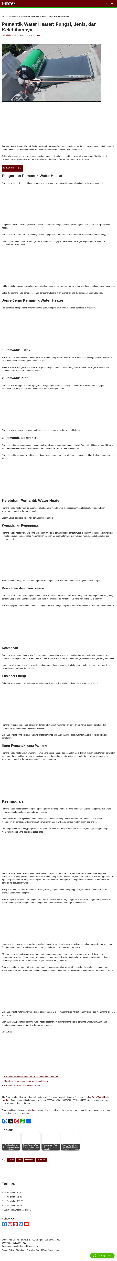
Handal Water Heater (51, 1258)
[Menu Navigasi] (112, 4)
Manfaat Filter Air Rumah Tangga (16, 1217)
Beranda (5, 16)
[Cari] (107, 3)
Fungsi (11, 1167)
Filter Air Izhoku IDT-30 (12, 1204)
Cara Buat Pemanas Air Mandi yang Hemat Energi (26, 1088)
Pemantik (41, 1167)
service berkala (32, 1118)
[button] (102, 1255)
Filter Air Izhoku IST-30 (12, 1213)
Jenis (19, 1167)
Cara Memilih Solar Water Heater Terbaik (22, 1093)
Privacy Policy (8, 1258)
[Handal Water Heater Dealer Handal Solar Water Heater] (9, 3)
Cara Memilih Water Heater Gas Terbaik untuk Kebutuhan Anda (32, 1084)
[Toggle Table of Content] (18, 168)
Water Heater (15, 16)
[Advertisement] (58, 127)
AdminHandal (11, 35)
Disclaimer (20, 1258)
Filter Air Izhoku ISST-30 (12, 1209)
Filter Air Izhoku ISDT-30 (12, 1200)
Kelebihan (29, 1167)
